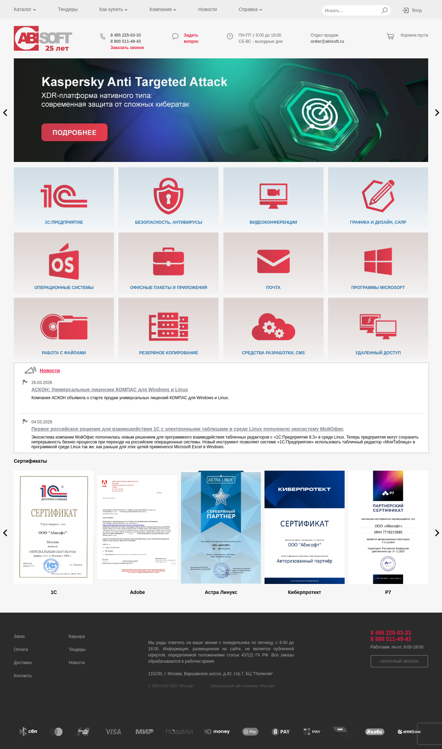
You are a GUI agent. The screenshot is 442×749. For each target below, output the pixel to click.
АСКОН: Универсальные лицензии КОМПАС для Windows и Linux (109, 389)
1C (54, 592)
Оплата (21, 649)
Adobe (137, 592)
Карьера (77, 636)
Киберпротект (304, 592)
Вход (417, 10)
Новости (207, 9)
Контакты (23, 675)
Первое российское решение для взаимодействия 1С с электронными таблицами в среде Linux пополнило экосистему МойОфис (187, 429)
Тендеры (68, 9)
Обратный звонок (399, 661)
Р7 (388, 592)
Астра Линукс (221, 592)
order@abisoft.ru (327, 41)
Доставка (23, 662)
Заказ (19, 636)
